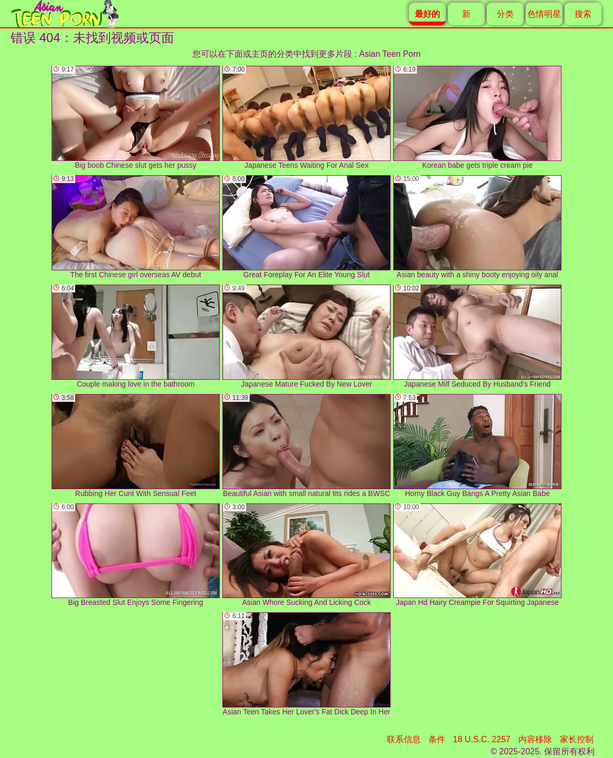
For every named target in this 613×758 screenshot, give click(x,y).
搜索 (583, 13)
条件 (436, 739)
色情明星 (544, 13)
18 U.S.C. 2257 (481, 739)
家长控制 (577, 739)
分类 (505, 13)
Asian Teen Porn (390, 53)
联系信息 (404, 739)
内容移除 (535, 739)
